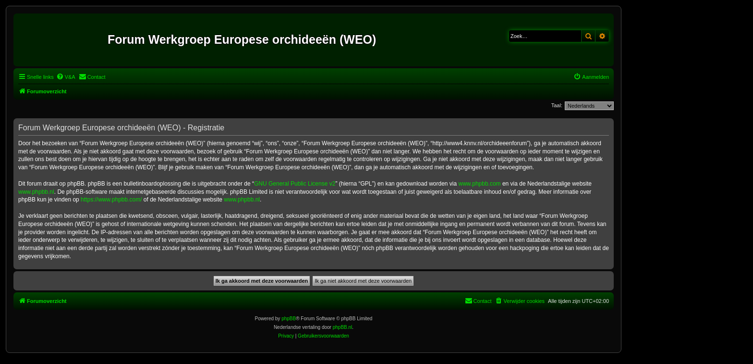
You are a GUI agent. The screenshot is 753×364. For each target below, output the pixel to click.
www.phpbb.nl (36, 191)
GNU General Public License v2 (294, 183)
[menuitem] (65, 77)
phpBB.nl (342, 327)
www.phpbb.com (480, 183)
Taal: (556, 105)
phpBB (288, 318)
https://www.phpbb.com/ (111, 199)
